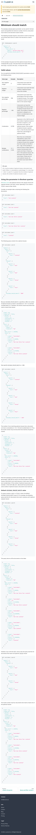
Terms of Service (5, 826)
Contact (3, 814)
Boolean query (5, 182)
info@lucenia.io (5, 799)
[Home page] (2, 16)
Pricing (3, 816)
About (2, 807)
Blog (2, 811)
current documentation (24, 10)
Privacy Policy (4, 823)
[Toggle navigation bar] (2, 2)
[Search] (33, 2)
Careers (3, 809)
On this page (5, 21)
